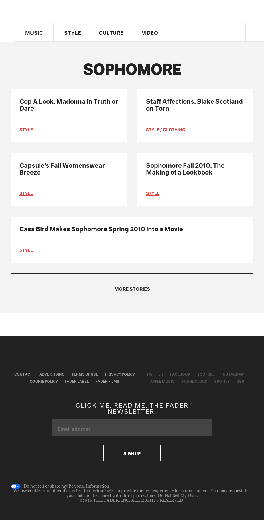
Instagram (233, 373)
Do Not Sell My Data (177, 495)
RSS (240, 381)
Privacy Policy (120, 373)
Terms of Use (85, 373)
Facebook (180, 373)
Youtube (206, 373)
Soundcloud (194, 381)
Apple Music (162, 381)
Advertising (52, 373)
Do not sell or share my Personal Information (60, 486)
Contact (23, 373)
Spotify (222, 381)
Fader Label (77, 381)
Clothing (174, 129)
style (26, 129)
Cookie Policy (44, 381)
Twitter (155, 373)
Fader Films (107, 381)
